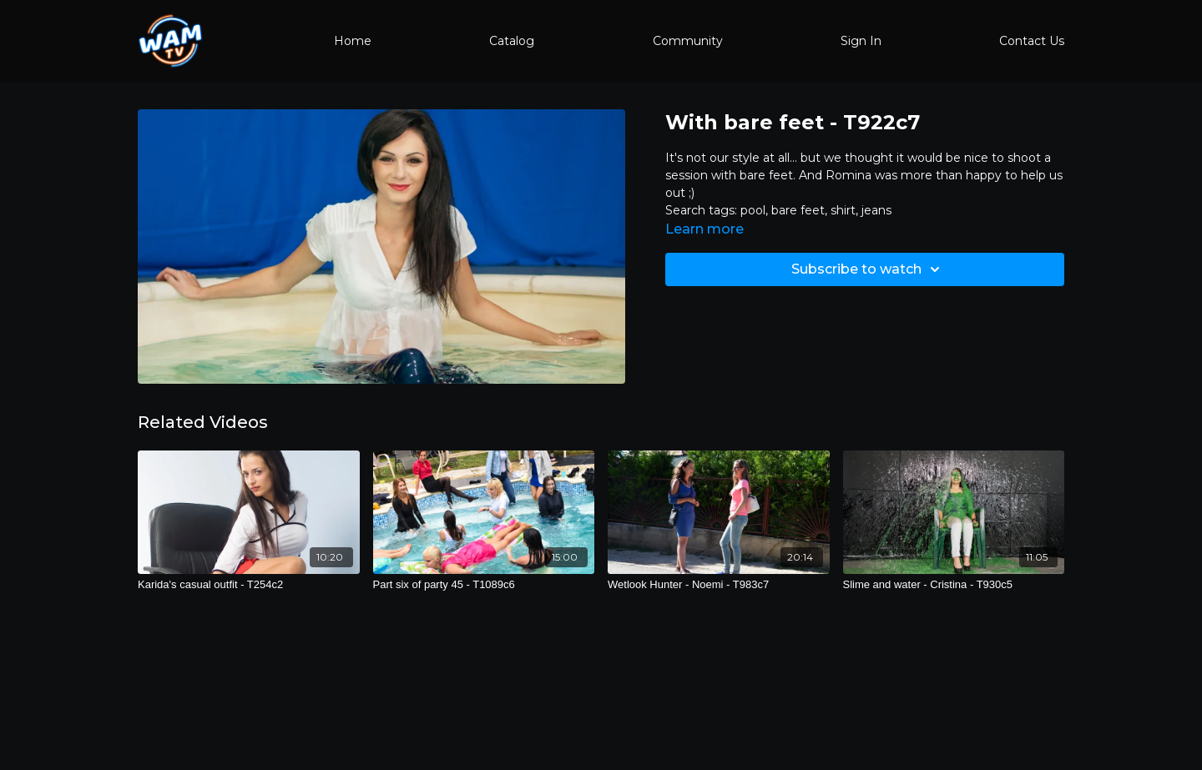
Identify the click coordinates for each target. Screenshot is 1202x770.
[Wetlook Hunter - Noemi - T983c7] (719, 584)
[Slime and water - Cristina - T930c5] (954, 584)
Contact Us (1031, 40)
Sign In (861, 40)
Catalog (511, 40)
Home (352, 40)
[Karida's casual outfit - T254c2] (249, 584)
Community (688, 40)
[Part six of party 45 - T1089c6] (484, 584)
